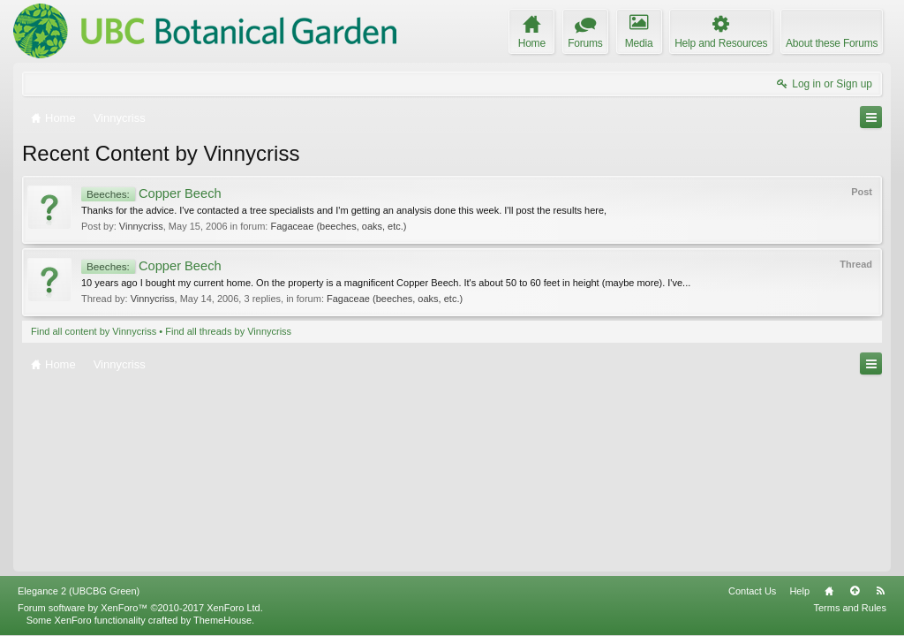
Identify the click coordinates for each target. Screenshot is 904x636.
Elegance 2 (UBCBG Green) (78, 591)
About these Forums (832, 43)
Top (854, 591)
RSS (880, 591)
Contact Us (752, 591)
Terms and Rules (849, 607)
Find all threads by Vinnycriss (228, 331)
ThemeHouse (222, 620)
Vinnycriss (141, 226)
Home (829, 591)
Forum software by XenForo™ (140, 607)
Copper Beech (151, 193)
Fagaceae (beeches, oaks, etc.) (338, 226)
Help (799, 591)
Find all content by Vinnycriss (93, 331)
